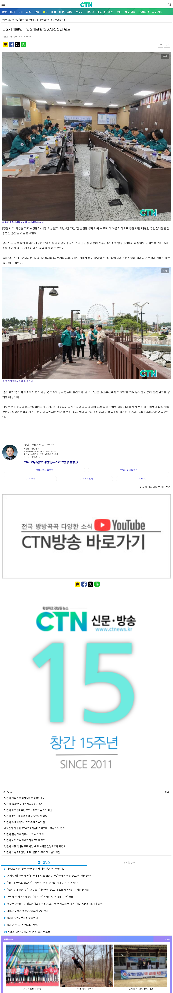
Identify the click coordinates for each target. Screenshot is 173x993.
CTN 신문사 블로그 (44, 470)
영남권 (90, 12)
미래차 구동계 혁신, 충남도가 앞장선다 (26, 911)
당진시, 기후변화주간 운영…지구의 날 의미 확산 (28, 810)
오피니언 (144, 12)
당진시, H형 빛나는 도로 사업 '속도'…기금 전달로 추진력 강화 (35, 846)
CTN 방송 (30, 479)
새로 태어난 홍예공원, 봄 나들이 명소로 (27, 932)
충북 (53, 12)
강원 (118, 12)
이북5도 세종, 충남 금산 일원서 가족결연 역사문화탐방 (34, 868)
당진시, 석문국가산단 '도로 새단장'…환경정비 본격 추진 (32, 852)
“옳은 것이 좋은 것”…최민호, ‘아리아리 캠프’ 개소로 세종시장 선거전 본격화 (46, 890)
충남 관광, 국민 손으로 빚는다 (21, 925)
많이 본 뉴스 (129, 862)
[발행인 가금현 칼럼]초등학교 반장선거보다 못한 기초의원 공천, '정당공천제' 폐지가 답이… (54, 904)
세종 (70, 12)
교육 (37, 12)
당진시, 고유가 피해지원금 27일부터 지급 (24, 798)
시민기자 (157, 12)
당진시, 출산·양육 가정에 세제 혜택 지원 (24, 834)
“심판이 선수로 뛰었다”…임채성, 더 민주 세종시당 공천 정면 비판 (41, 882)
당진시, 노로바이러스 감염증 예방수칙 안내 (25, 822)
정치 (12, 12)
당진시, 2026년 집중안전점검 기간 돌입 (23, 804)
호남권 (101, 12)
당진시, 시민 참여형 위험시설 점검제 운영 (24, 840)
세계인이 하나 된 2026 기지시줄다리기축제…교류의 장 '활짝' (34, 828)
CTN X (142, 479)
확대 (165, 56)
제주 (110, 12)
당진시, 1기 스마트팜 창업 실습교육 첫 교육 (25, 816)
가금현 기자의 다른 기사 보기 (155, 487)
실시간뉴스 (44, 862)
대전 (61, 12)
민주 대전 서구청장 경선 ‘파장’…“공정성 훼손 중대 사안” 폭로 (38, 897)
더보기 (167, 792)
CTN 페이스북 (86, 479)
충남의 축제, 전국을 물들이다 (21, 918)
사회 (28, 12)
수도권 (79, 12)
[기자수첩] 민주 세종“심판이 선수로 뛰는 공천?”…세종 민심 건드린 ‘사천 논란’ (47, 875)
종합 (4, 12)
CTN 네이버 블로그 (128, 470)
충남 (45, 12)
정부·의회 (130, 12)
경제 (20, 12)
